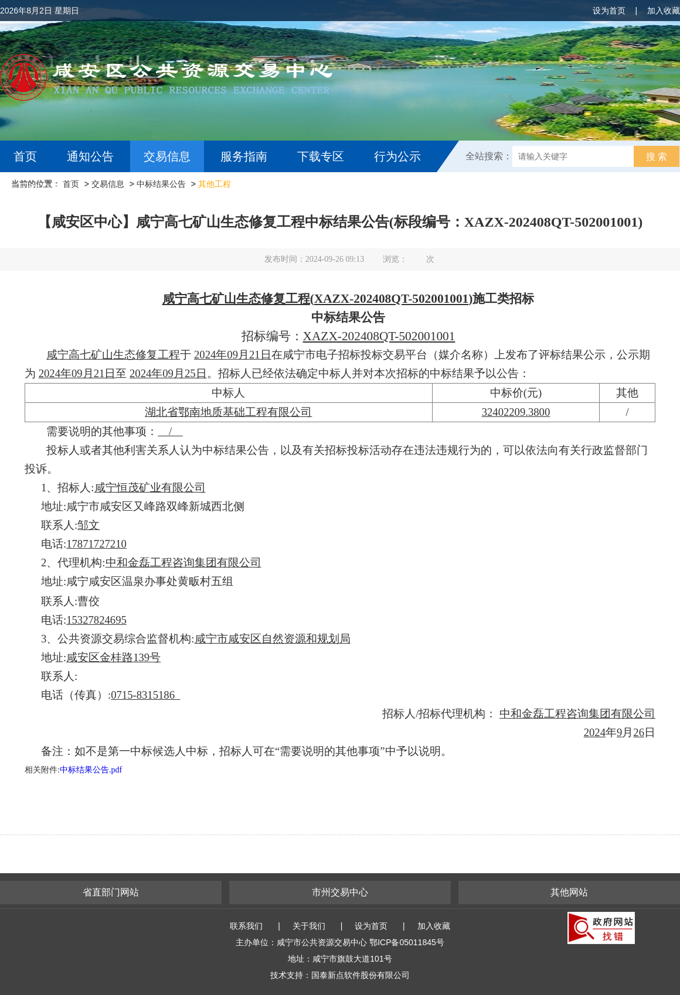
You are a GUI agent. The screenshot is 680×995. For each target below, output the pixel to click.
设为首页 (609, 10)
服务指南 (243, 156)
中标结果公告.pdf (91, 769)
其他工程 (214, 184)
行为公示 (397, 156)
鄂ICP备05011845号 (406, 942)
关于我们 (309, 926)
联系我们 (246, 926)
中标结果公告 (161, 184)
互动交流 (39, 188)
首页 (25, 156)
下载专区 (320, 156)
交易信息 (167, 156)
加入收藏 (663, 10)
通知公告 (90, 156)
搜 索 (656, 157)
